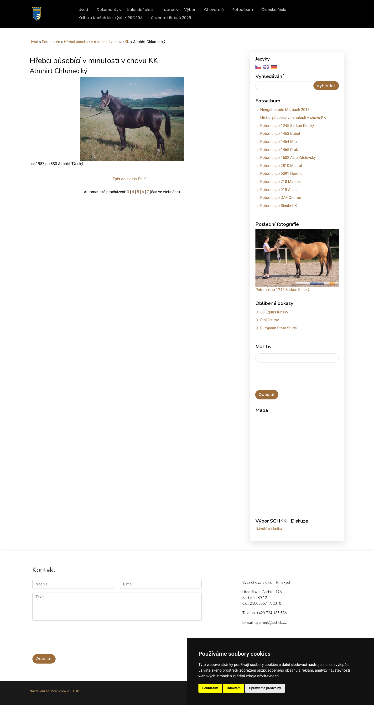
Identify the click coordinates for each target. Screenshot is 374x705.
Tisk (76, 691)
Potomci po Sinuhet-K (278, 205)
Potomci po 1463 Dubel (280, 133)
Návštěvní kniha (268, 528)
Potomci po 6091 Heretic (281, 173)
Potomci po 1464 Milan (280, 141)
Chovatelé (214, 9)
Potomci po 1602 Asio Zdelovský (288, 157)
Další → (144, 179)
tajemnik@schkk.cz (271, 622)
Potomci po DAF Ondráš (280, 197)
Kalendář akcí (140, 9)
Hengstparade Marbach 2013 (285, 109)
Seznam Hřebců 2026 (171, 17)
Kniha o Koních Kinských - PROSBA (110, 17)
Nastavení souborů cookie (49, 691)
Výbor (190, 9)
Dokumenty (108, 9)
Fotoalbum (242, 9)
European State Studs (278, 328)
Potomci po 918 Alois (278, 189)
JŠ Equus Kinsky (274, 312)
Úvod (83, 9)
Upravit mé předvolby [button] (265, 688)
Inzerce (168, 9)
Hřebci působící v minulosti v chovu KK (96, 42)
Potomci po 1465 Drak (279, 149)
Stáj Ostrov (269, 320)
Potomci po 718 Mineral (280, 181)
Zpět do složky (125, 179)
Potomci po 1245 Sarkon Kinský (287, 125)
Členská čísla (273, 9)
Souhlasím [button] (210, 688)
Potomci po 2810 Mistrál (281, 165)
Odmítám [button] (234, 688)
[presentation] (291, 376)
